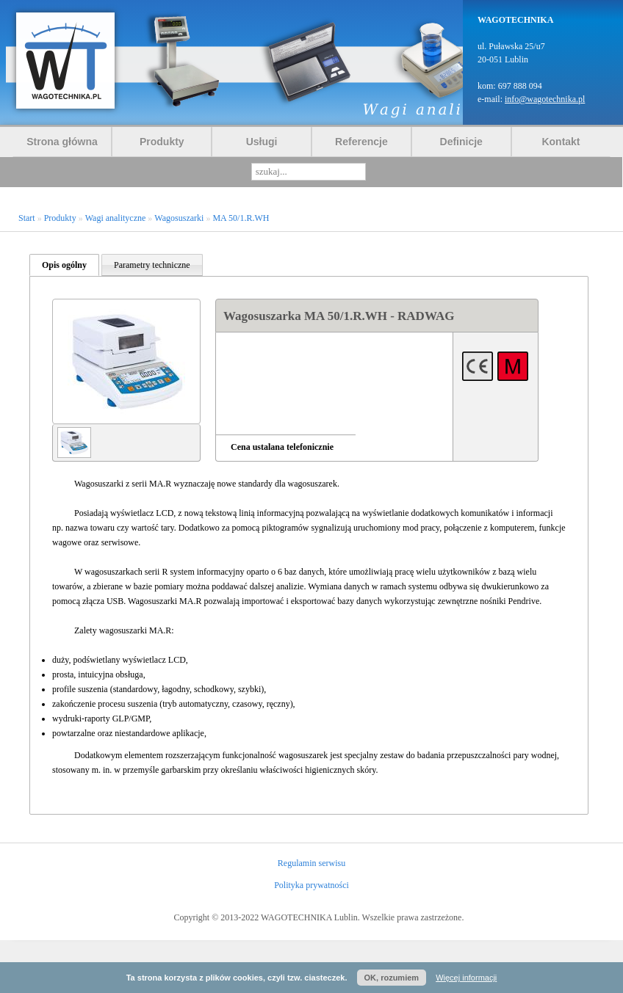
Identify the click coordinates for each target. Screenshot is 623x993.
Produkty (162, 142)
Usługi (262, 142)
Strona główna (61, 142)
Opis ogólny (64, 265)
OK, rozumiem (391, 977)
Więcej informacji (466, 977)
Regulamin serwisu (311, 863)
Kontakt (560, 142)
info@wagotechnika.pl (545, 99)
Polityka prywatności (311, 885)
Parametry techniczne (152, 265)
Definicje (461, 142)
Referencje (361, 142)
